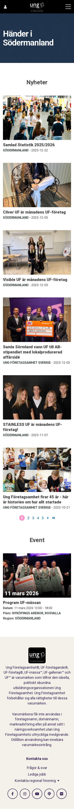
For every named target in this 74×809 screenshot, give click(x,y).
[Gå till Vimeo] (37, 794)
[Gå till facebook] (12, 794)
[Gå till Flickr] (61, 794)
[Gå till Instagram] (25, 794)
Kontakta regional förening (35, 781)
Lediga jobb (37, 774)
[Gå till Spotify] (49, 794)
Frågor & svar (37, 768)
